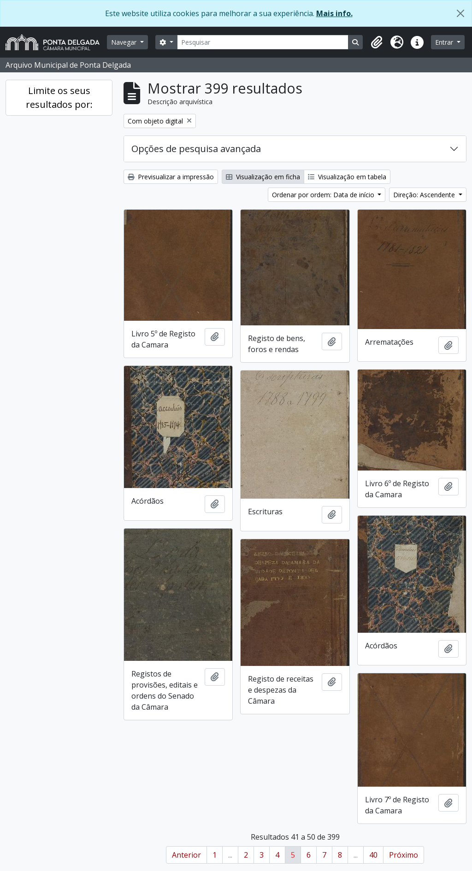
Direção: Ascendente (425, 194)
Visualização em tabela (347, 176)
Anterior (186, 855)
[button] (376, 42)
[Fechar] (460, 13)
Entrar (445, 42)
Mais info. (334, 13)
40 (373, 855)
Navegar (124, 42)
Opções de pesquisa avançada (196, 148)
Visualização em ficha (263, 176)
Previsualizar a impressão (171, 176)
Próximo (403, 855)
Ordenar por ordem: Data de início (324, 194)
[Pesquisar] (263, 42)
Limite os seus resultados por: (59, 97)
